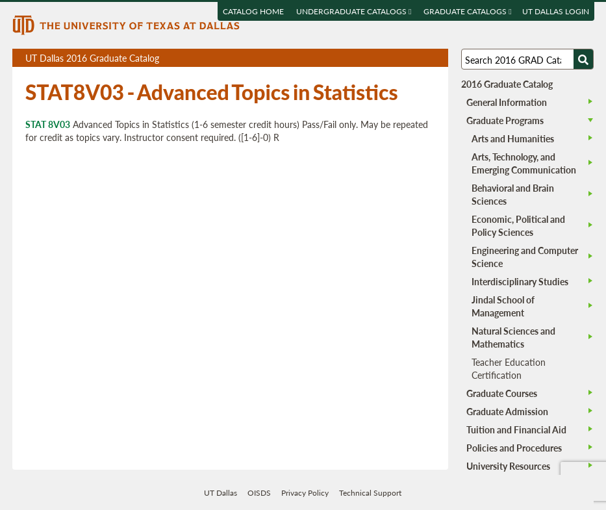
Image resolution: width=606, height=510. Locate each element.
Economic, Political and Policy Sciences (518, 225)
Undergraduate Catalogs (353, 11)
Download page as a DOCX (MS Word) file (406, 58)
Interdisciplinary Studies (520, 281)
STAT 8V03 (47, 124)
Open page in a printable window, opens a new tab (421, 58)
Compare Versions (436, 58)
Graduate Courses (501, 393)
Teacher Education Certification (509, 368)
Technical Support (370, 492)
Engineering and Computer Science (525, 257)
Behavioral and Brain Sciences (513, 194)
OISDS (259, 492)
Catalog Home (253, 11)
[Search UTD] (583, 59)
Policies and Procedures (514, 447)
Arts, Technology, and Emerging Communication (524, 163)
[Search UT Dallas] (527, 59)
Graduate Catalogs (467, 11)
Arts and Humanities (513, 138)
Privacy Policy (305, 492)
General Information (506, 102)
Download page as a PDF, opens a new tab (391, 58)
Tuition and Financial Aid (516, 429)
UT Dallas (220, 492)
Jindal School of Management (503, 306)
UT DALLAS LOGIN (555, 11)
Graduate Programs (505, 120)
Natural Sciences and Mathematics (513, 337)
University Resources (508, 465)
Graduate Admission (507, 411)
